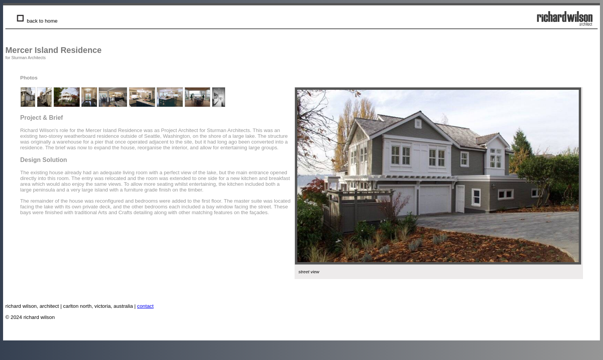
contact (145, 306)
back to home (36, 21)
